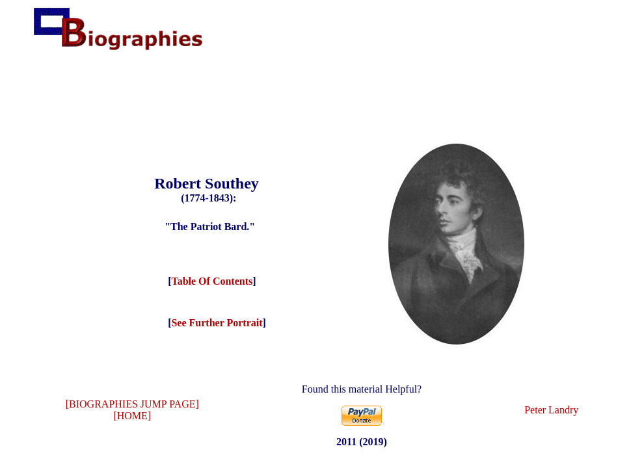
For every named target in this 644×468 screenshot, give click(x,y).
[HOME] (132, 415)
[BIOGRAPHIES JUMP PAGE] (132, 404)
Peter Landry (551, 409)
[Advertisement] (322, 93)
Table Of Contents (211, 281)
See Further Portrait (216, 322)
